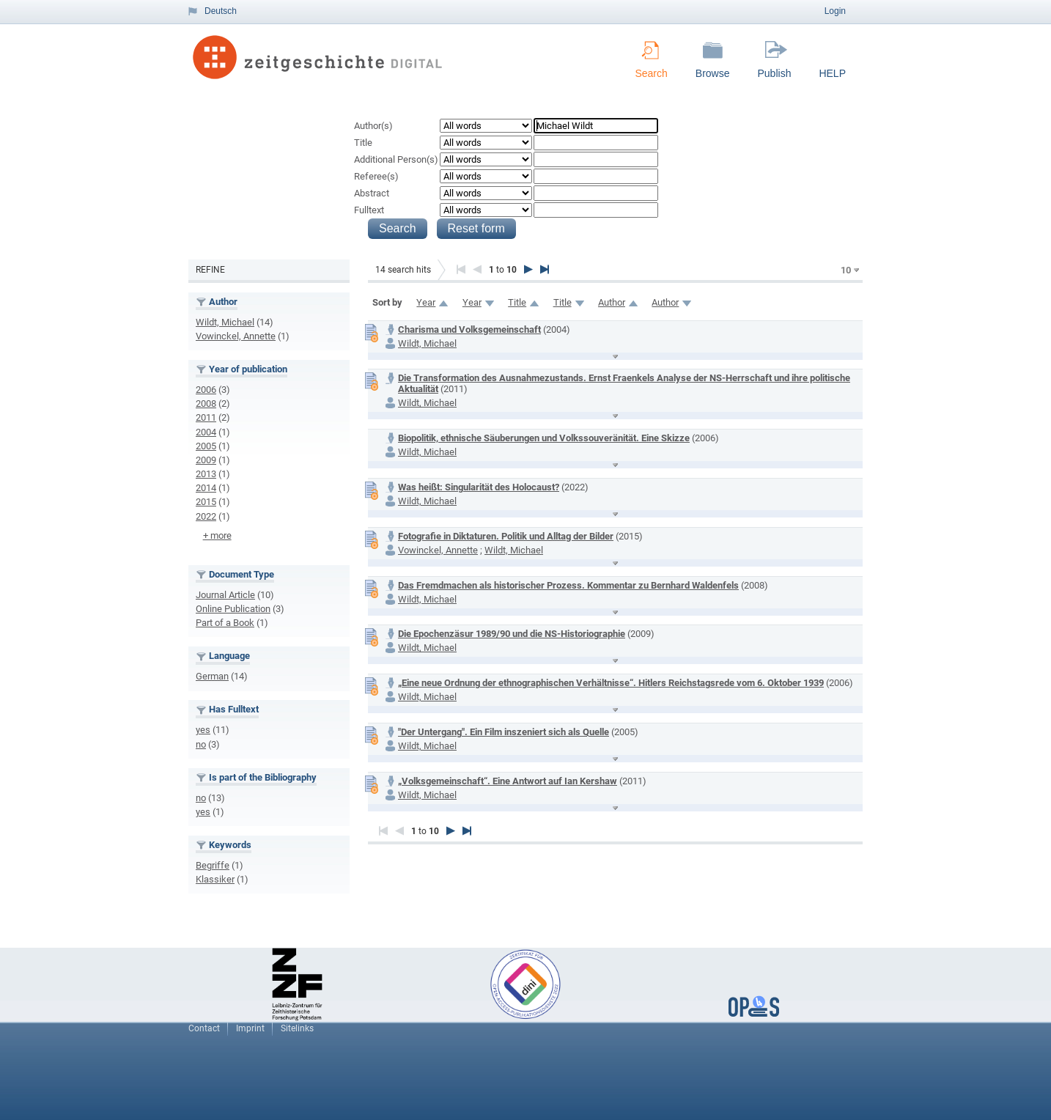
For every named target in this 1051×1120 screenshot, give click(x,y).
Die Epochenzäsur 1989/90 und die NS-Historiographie (511, 633)
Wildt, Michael (225, 322)
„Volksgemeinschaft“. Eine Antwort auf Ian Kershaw (507, 780)
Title (363, 142)
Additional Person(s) (396, 159)
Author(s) (373, 125)
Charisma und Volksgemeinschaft (469, 329)
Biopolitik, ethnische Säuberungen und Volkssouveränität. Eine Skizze (544, 437)
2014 (206, 487)
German (212, 676)
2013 (206, 473)
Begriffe (212, 865)
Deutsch (220, 11)
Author (611, 302)
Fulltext (369, 210)
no (201, 744)
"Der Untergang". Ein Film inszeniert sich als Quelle (503, 731)
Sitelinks (297, 1028)
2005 (206, 446)
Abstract (371, 193)
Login (835, 11)
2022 (206, 516)
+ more (217, 535)
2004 (206, 432)
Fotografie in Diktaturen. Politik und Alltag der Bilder (505, 536)
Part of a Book (225, 622)
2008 (206, 403)
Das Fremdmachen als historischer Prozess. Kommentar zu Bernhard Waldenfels (568, 585)
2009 (206, 459)
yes (203, 729)
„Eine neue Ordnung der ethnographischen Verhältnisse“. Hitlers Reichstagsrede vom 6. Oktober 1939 (611, 682)
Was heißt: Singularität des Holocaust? (478, 487)
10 (846, 270)
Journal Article (225, 594)
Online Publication (233, 608)
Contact (204, 1028)
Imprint (250, 1028)
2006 (206, 389)
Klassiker (215, 879)
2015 (206, 501)
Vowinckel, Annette (236, 336)
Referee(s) (376, 176)
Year (425, 302)
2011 (206, 417)
